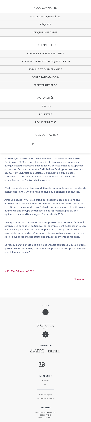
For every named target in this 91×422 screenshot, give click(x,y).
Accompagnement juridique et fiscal (46, 61)
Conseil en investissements (45, 53)
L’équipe (45, 24)
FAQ (45, 384)
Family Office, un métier (45, 16)
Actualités (45, 98)
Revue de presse (45, 122)
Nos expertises (46, 45)
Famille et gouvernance (45, 69)
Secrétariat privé (45, 85)
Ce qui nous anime (45, 32)
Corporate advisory (45, 77)
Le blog (46, 106)
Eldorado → (80, 279)
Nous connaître (46, 8)
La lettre (45, 114)
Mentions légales (45, 395)
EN (34, 144)
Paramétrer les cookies (45, 398)
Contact (45, 380)
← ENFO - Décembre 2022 (19, 271)
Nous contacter (45, 135)
